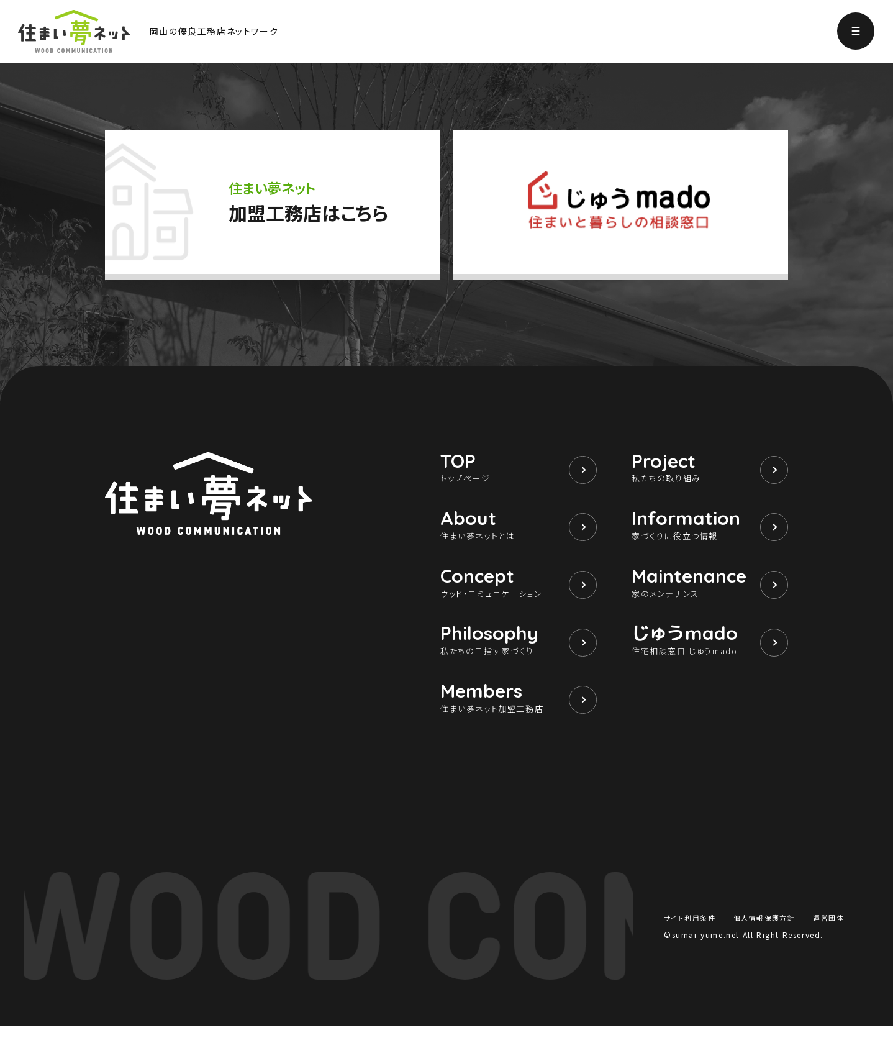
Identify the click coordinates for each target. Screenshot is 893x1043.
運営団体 (827, 933)
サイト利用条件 (692, 933)
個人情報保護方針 (765, 933)
